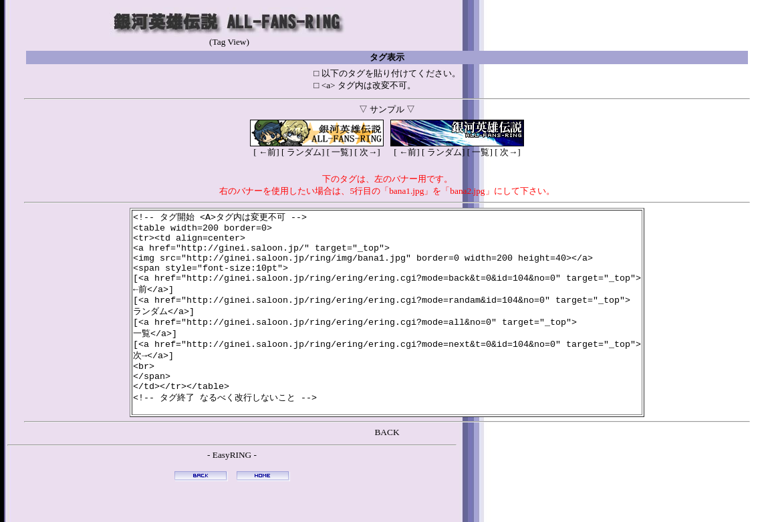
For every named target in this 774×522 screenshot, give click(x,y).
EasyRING (232, 485)
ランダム (303, 152)
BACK (386, 462)
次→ (368, 152)
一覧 (339, 152)
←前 (267, 152)
